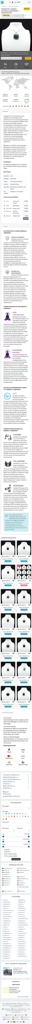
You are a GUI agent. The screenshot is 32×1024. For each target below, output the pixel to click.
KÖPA (26, 9)
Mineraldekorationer (10, 777)
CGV (4, 1003)
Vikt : (3, 839)
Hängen (16, 6)
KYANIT (21, 931)
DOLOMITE (7, 914)
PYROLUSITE (22, 941)
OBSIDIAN (22, 937)
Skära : (4, 844)
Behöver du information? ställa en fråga (11, 58)
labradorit (6, 556)
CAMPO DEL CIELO (8, 910)
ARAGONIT (7, 906)
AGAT (6, 900)
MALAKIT (21, 935)
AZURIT (21, 906)
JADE (6, 927)
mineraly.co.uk (19, 1014)
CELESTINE (22, 910)
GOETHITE (7, 922)
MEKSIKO (7, 880)
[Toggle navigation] (29, 2)
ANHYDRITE (7, 904)
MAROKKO (7, 878)
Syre (7, 201)
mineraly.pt (16, 1019)
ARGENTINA (22, 868)
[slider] (3, 836)
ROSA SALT (22, 943)
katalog (4, 6)
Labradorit (26, 96)
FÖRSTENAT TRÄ (23, 918)
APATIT (21, 904)
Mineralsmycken (9, 786)
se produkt (8, 561)
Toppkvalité (7, 794)
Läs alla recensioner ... (23, 996)
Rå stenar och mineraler (11, 775)
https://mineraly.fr (16, 1012)
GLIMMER (22, 920)
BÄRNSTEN (22, 908)
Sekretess (19, 1003)
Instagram (22, 1009)
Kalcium (8, 211)
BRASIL (6, 870)
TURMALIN (22, 954)
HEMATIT (6, 925)
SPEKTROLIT (22, 949)
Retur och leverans (7, 1005)
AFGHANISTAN (8, 868)
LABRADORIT (8, 933)
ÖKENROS (7, 958)
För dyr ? (26, 67)
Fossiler (6, 783)
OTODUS (21, 939)
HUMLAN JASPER (23, 925)
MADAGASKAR (23, 878)
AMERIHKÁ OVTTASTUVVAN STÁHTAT (23, 887)
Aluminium (9, 208)
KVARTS (7, 931)
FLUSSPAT (22, 916)
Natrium (8, 216)
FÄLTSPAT (6, 918)
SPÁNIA (21, 872)
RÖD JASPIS (22, 945)
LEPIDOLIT (7, 935)
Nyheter (5, 792)
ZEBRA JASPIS (23, 956)
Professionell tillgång (18, 1005)
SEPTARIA (22, 947)
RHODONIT (7, 943)
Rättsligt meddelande (11, 1003)
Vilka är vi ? (26, 1003)
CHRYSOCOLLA (8, 912)
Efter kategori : (6, 806)
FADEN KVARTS (8, 916)
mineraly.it (16, 1017)
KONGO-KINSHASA (24, 870)
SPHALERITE (7, 952)
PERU (21, 880)
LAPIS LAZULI (23, 933)
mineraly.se (25, 1019)
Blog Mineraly (6, 1009)
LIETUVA (22, 876)
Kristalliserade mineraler (12, 779)
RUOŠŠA (22, 882)
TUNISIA (6, 884)
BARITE (6, 908)
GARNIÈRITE (7, 920)
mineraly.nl (7, 1019)
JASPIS (21, 927)
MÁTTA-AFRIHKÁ (8, 891)
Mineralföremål (9, 781)
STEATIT (21, 952)
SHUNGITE (7, 949)
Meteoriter (7, 788)
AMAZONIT (22, 900)
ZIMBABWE (22, 891)
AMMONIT (22, 902)
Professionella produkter (11, 796)
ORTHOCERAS (7, 939)
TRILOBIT (6, 954)
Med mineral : (5, 828)
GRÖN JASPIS (22, 922)
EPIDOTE (21, 914)
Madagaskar (16, 101)
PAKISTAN (7, 882)
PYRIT (6, 941)
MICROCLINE (7, 937)
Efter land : (20, 828)
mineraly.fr (9, 1014)
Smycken (10, 6)
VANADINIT (7, 956)
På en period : (5, 822)
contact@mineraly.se (18, 1010)
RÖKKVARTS (7, 947)
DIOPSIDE (22, 912)
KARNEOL (22, 929)
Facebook (15, 1009)
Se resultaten (16, 859)
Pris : (3, 834)
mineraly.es (25, 1017)
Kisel (7, 205)
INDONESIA (7, 876)
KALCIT (6, 929)
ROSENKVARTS (8, 945)
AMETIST (7, 902)
